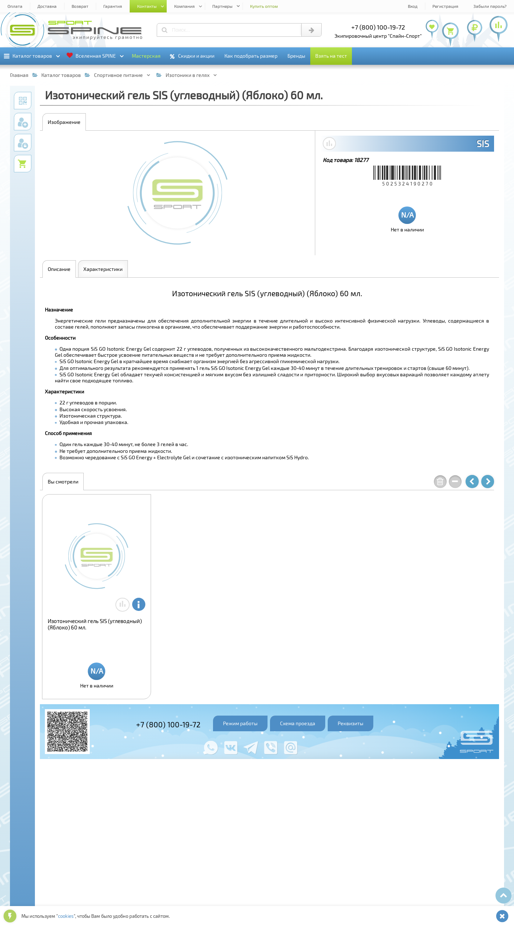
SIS (483, 143)
